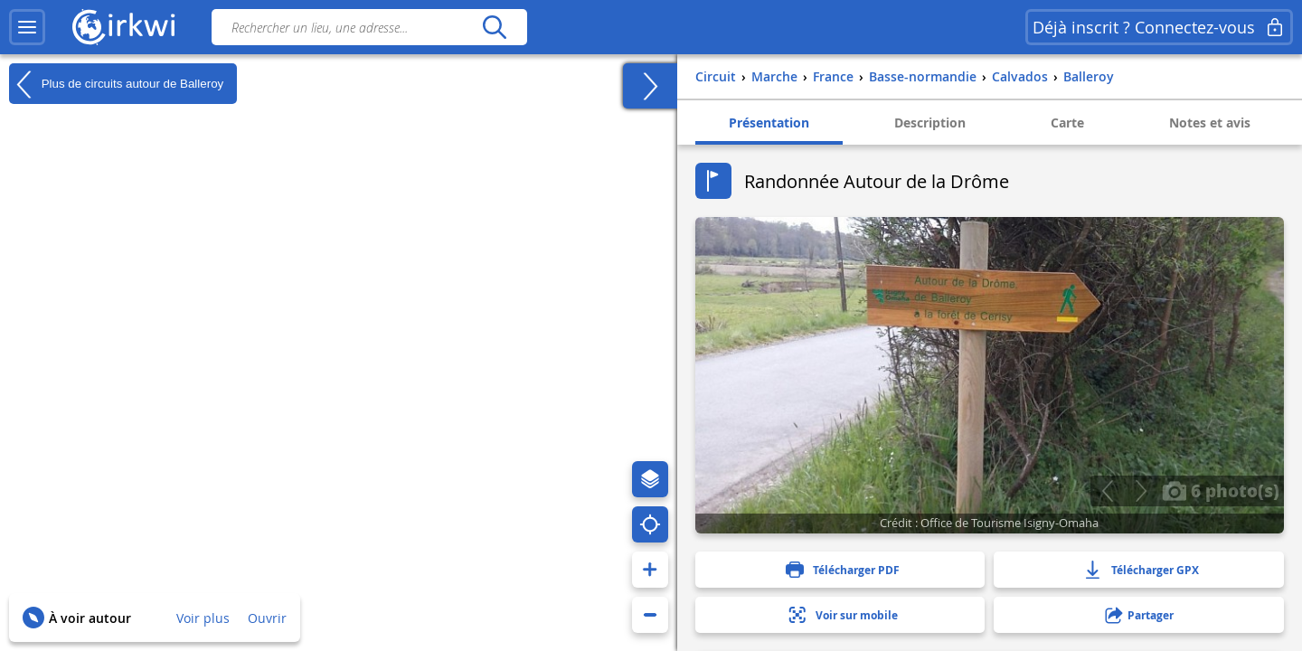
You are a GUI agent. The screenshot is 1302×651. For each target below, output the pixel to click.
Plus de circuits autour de (116, 84)
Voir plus (203, 618)
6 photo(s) (1220, 490)
